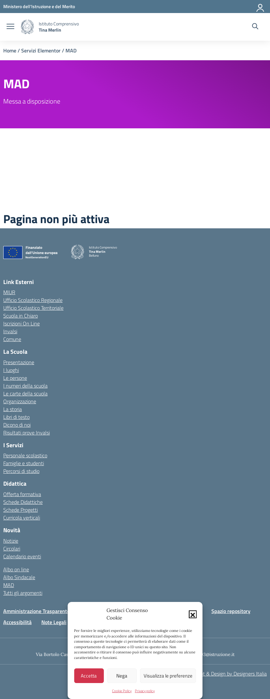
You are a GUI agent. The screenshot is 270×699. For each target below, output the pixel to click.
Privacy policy (145, 690)
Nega (121, 675)
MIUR (9, 292)
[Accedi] (260, 6)
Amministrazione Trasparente (36, 611)
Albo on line (16, 569)
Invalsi (10, 331)
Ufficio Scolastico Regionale (33, 300)
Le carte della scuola (25, 393)
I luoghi (11, 370)
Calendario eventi (22, 556)
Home (9, 50)
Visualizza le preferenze (168, 675)
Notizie (10, 541)
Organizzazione (19, 401)
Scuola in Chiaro (20, 316)
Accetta (89, 675)
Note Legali (53, 622)
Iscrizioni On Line (21, 323)
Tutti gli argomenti (22, 593)
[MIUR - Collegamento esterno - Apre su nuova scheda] (39, 6)
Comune (12, 339)
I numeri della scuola (25, 386)
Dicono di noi (17, 425)
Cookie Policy (122, 690)
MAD (8, 585)
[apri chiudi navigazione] (10, 27)
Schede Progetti (20, 510)
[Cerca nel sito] (255, 27)
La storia (12, 409)
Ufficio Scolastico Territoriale (33, 308)
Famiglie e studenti (23, 463)
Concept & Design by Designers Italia (227, 674)
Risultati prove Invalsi (26, 432)
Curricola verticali (21, 517)
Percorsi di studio (21, 471)
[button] (193, 614)
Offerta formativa (22, 494)
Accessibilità (17, 622)
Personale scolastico (25, 455)
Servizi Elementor (41, 50)
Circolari (11, 548)
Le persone (15, 378)
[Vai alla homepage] (27, 27)
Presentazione (18, 362)
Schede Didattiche (23, 502)
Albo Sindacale (19, 577)
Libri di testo (16, 417)
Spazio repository (230, 611)
